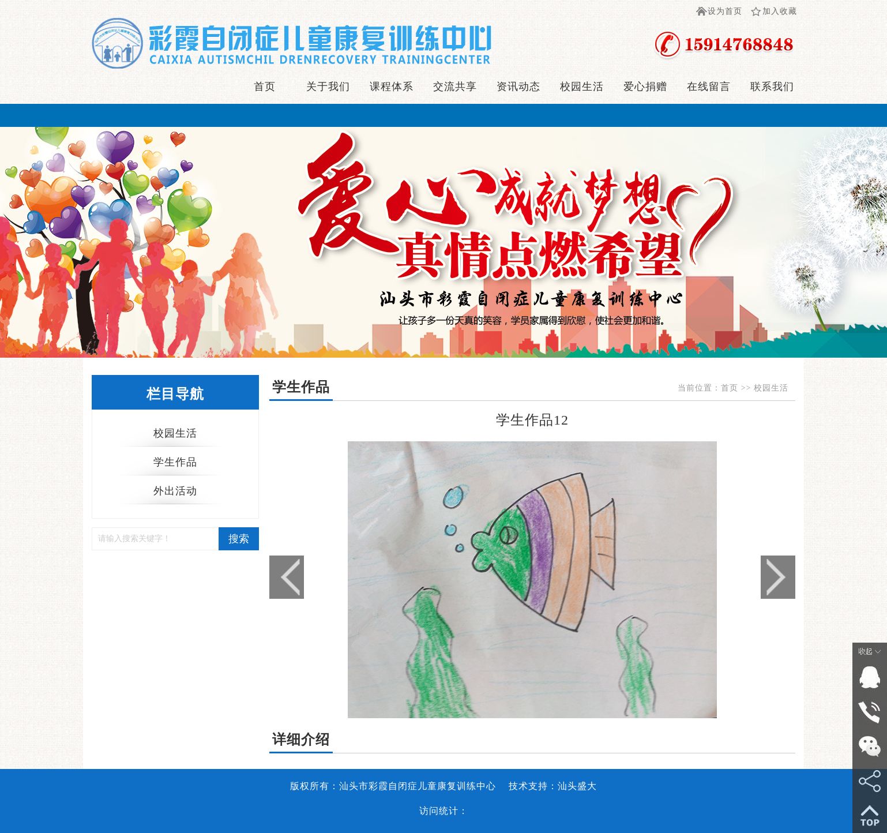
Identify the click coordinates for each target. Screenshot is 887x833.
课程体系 (392, 86)
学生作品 (175, 462)
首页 (265, 86)
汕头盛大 (577, 786)
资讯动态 (518, 86)
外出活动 (175, 491)
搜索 (238, 539)
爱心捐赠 (645, 86)
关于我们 (328, 86)
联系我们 (772, 86)
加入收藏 (779, 11)
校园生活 (582, 86)
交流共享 (455, 86)
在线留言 (709, 86)
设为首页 (725, 11)
